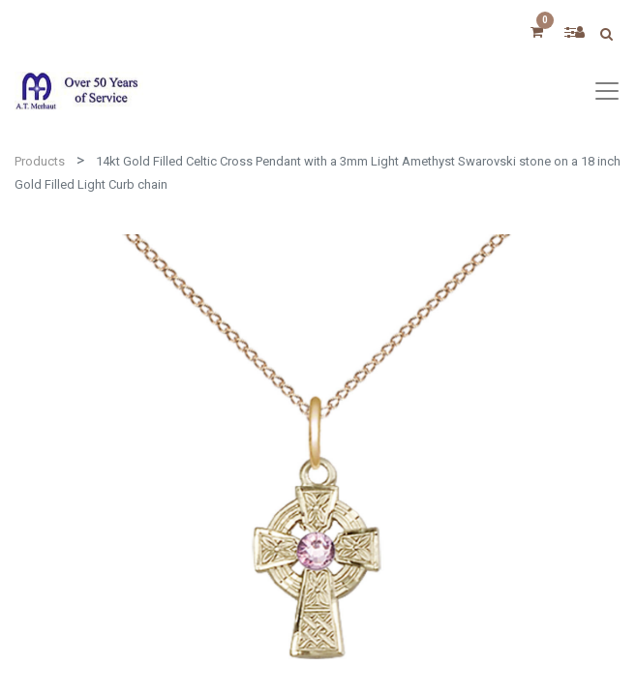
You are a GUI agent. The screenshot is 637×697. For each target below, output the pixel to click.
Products (40, 161)
